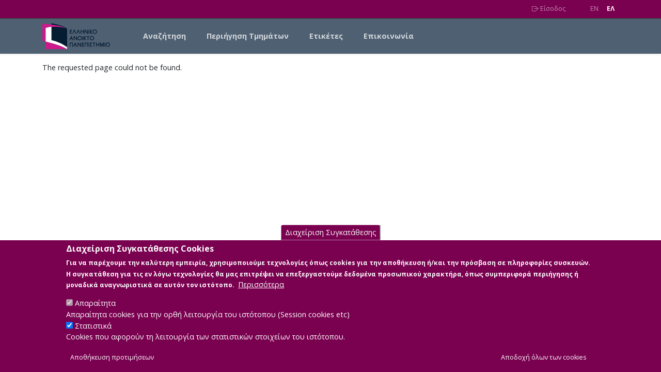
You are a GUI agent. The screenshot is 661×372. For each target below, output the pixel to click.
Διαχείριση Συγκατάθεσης (330, 243)
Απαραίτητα (95, 314)
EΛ (611, 8)
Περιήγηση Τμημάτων (248, 36)
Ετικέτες (326, 36)
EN (594, 8)
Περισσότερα (261, 295)
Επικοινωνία (389, 36)
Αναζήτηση (164, 36)
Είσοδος (548, 8)
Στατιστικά (93, 337)
